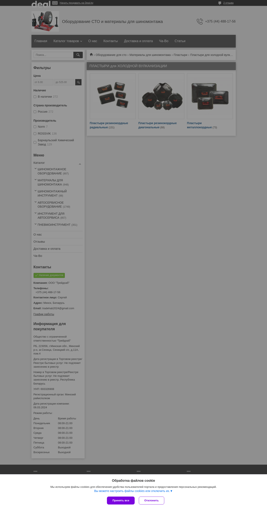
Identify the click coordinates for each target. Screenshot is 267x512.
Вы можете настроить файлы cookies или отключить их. (132, 491)
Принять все (120, 500)
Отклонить (151, 500)
